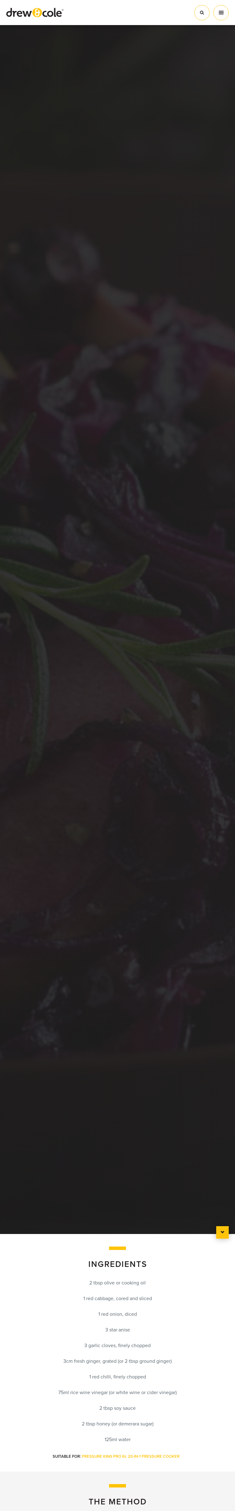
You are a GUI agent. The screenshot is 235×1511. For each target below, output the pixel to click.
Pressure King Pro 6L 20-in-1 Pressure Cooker (131, 1456)
